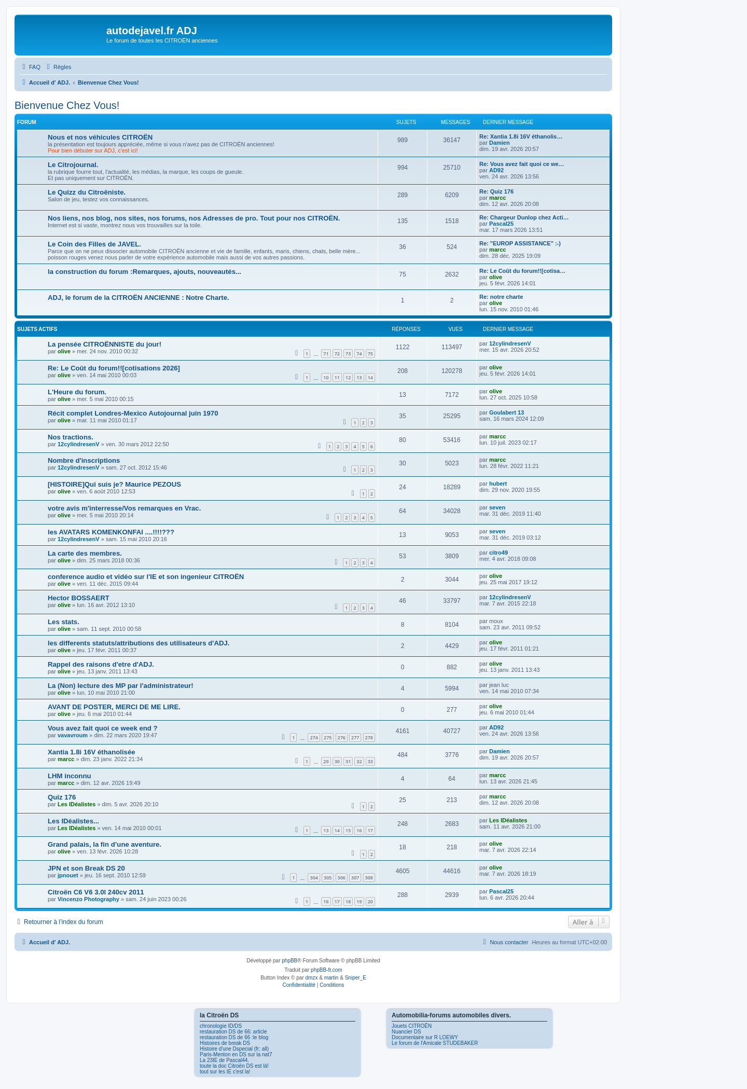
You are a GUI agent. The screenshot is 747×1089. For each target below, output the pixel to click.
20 (370, 901)
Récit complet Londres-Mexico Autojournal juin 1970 (133, 413)
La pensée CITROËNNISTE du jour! (104, 344)
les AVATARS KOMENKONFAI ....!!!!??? (111, 532)
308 (369, 877)
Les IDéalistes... (73, 821)
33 (370, 761)
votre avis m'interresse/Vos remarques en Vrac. (124, 508)
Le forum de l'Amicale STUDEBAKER (435, 1043)
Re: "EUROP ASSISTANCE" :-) (520, 243)
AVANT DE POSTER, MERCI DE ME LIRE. (114, 707)
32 (359, 761)
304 (313, 877)
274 (313, 737)
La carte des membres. (85, 553)
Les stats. (63, 622)
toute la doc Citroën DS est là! (234, 1066)
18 (348, 901)
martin (331, 978)
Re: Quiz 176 (496, 191)
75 (370, 353)
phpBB (289, 960)
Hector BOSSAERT (78, 598)
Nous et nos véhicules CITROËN (100, 137)
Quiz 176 (62, 797)
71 (325, 353)
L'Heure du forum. (77, 392)
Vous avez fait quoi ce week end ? (103, 728)
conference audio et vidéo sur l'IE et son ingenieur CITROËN (146, 577)
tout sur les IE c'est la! (225, 1071)
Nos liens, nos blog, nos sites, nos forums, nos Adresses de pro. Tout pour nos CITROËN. (194, 218)
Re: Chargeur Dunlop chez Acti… (524, 217)
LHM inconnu (69, 776)
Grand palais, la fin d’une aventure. (104, 844)
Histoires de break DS (225, 1043)
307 (355, 877)
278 (369, 737)
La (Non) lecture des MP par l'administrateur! (120, 686)
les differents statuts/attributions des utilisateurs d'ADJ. (138, 643)
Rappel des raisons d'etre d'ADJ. (101, 664)
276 (341, 737)
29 (325, 761)
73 (348, 353)
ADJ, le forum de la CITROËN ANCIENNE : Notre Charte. (138, 297)
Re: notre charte (501, 297)
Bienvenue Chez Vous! (67, 105)
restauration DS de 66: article (233, 1032)
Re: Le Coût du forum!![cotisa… (522, 271)
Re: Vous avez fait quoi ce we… (521, 164)
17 (370, 830)
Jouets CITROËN (412, 1026)
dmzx (312, 978)
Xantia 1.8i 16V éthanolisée (91, 752)
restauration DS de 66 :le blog (234, 1037)
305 (327, 877)
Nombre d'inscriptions (84, 460)
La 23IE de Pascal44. (224, 1060)
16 (359, 830)
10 (325, 377)
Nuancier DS (406, 1032)
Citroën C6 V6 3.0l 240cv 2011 (96, 892)
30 (337, 761)
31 (348, 761)
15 (348, 830)
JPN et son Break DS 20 (86, 868)
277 (355, 737)
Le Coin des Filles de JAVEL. (94, 244)
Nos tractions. (70, 437)
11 (337, 377)
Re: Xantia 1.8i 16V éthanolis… (520, 136)
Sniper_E (355, 978)
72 (337, 353)
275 (327, 737)
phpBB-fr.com (326, 970)
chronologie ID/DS (221, 1026)
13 (359, 377)
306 (341, 877)
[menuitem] (30, 67)
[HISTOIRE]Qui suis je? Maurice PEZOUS (114, 484)
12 (348, 377)
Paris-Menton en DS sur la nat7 (236, 1054)
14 (370, 377)
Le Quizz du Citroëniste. (87, 192)
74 (359, 353)
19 (359, 901)
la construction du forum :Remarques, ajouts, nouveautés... (144, 271)
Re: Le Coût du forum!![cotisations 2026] (114, 368)
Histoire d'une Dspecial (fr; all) (234, 1049)
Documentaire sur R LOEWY (425, 1037)
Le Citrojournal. (73, 165)
